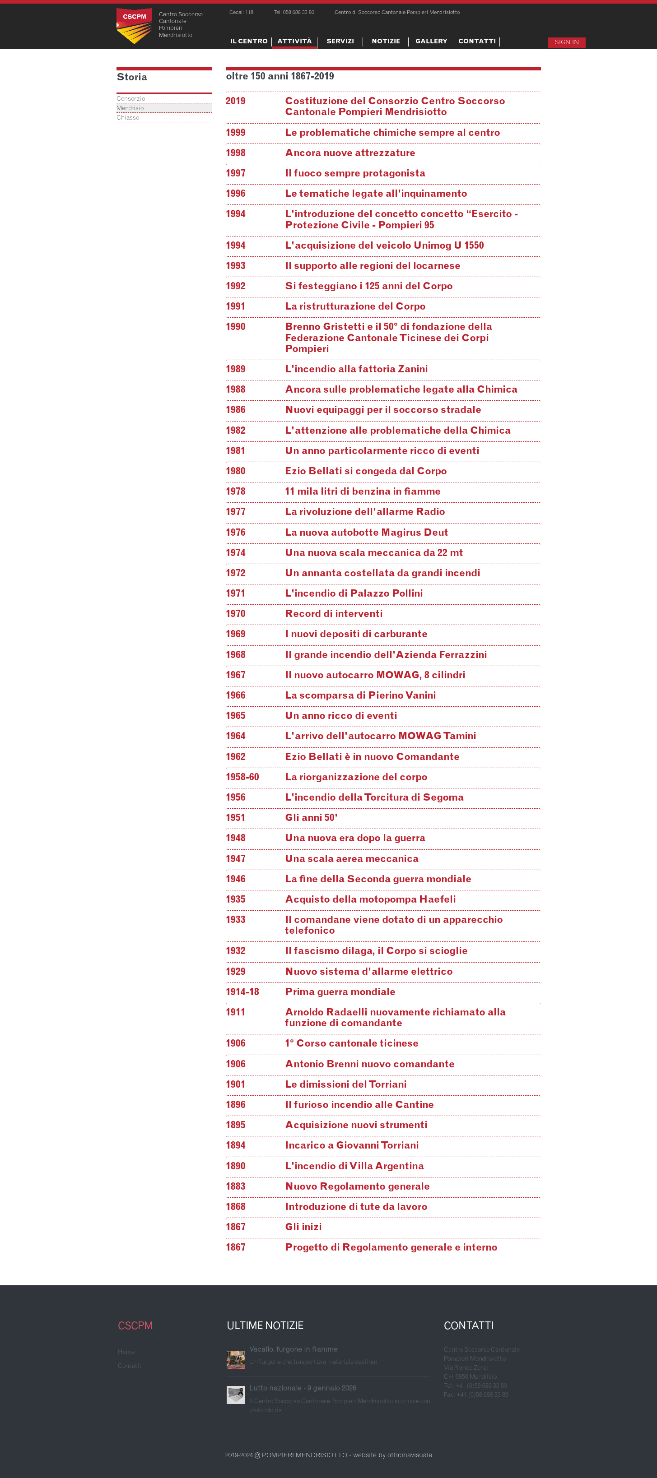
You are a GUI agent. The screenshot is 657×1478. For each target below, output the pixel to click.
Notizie (386, 42)
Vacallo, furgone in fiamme (293, 1349)
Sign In (566, 42)
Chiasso (127, 118)
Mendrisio (130, 109)
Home (126, 1352)
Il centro (249, 42)
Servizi (340, 42)
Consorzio (130, 99)
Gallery (431, 42)
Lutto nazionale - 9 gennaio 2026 (302, 1388)
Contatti (477, 42)
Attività (294, 42)
